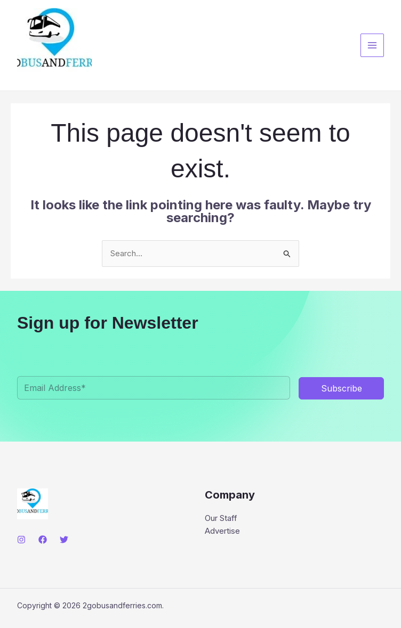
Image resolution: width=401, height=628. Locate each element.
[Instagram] (21, 539)
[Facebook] (42, 539)
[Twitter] (64, 539)
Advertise (222, 531)
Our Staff (221, 518)
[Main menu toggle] (372, 46)
